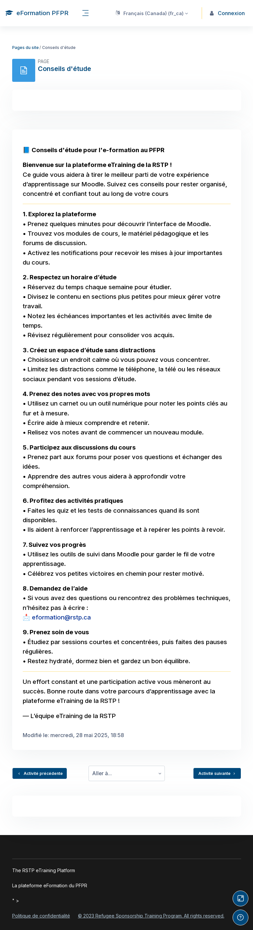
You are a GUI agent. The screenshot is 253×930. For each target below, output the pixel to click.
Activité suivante (217, 773)
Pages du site (25, 47)
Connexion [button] (227, 13)
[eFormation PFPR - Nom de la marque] (37, 13)
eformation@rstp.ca (61, 617)
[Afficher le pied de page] (240, 917)
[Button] (240, 898)
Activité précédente (39, 773)
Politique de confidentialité (41, 915)
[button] (151, 13)
